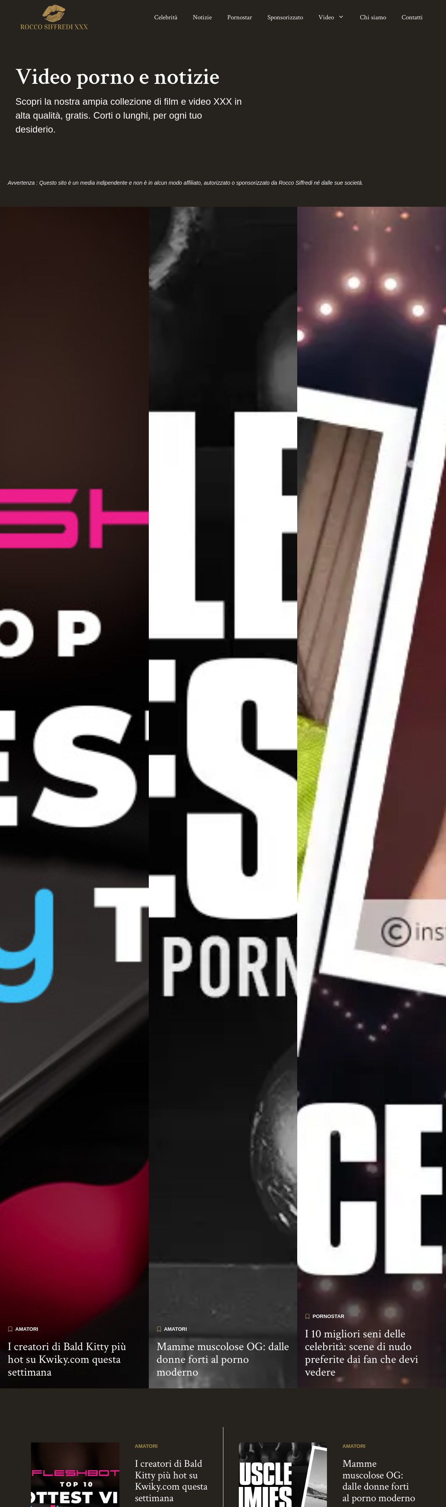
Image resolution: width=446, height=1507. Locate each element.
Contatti (412, 17)
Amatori (26, 1295)
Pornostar (239, 17)
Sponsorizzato (285, 17)
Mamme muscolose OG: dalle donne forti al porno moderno (223, 1325)
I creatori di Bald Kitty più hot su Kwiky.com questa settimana (67, 1325)
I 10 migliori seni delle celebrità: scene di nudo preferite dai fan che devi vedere (361, 1319)
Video (335, 17)
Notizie (202, 17)
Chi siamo (373, 17)
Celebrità (165, 17)
